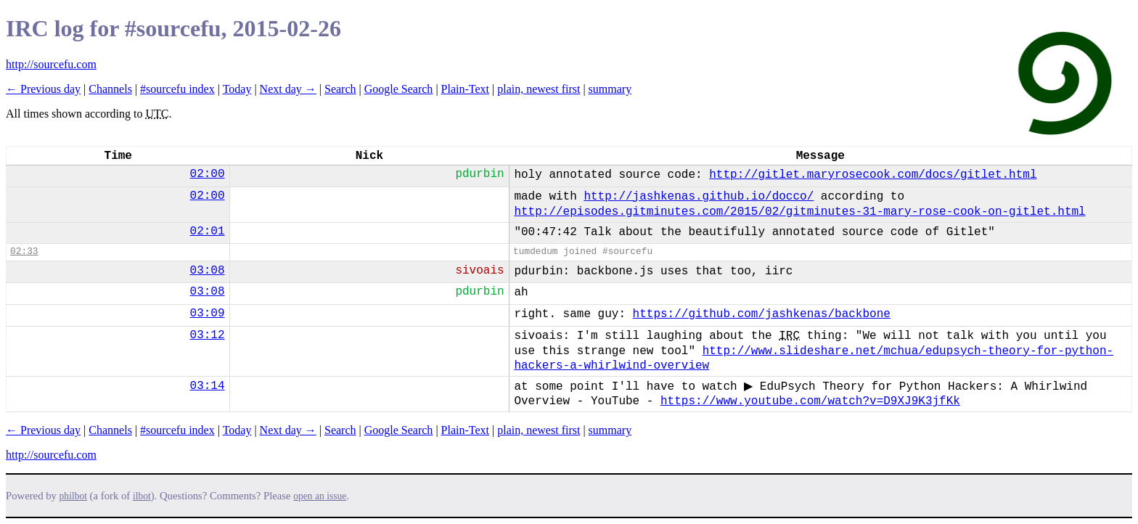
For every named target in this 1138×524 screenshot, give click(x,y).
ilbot (142, 496)
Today (237, 89)
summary (610, 89)
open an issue (319, 496)
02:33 (24, 251)
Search (340, 89)
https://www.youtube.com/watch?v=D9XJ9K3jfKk (810, 401)
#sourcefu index (177, 89)
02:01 (207, 231)
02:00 (207, 174)
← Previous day (43, 89)
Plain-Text (465, 89)
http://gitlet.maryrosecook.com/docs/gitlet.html (872, 174)
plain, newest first (538, 89)
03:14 (207, 386)
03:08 (207, 270)
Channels (110, 89)
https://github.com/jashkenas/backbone (762, 314)
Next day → (288, 89)
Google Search (398, 89)
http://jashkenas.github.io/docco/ (699, 196)
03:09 (207, 313)
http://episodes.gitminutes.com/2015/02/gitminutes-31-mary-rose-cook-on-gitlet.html (799, 211)
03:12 (207, 335)
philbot (73, 496)
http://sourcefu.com (51, 64)
